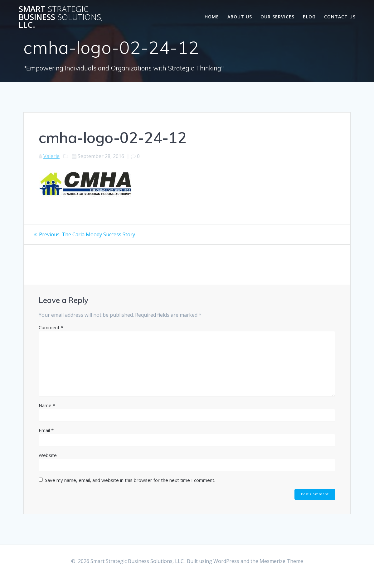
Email (46, 430)
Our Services (277, 17)
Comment (51, 327)
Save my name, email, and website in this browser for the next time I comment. (130, 480)
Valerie (51, 156)
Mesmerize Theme (281, 561)
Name (47, 405)
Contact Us (340, 17)
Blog (309, 17)
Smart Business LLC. (61, 17)
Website (48, 455)
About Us (239, 17)
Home (212, 17)
